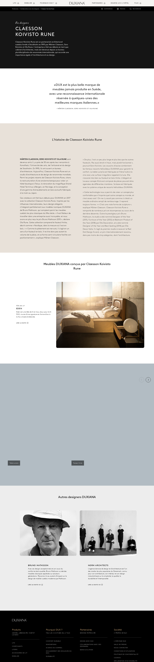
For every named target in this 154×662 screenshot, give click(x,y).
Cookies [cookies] (117, 658)
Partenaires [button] (97, 3)
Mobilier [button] (28, 3)
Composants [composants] (17, 646)
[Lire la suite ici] (48, 552)
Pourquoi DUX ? (54, 630)
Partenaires (15, 9)
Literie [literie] (14, 649)
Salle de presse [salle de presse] (120, 644)
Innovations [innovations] (51, 644)
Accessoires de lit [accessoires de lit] (19, 653)
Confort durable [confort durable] (53, 641)
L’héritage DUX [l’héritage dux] (120, 641)
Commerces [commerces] (108, 9)
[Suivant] (148, 379)
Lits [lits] (13, 643)
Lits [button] (14, 3)
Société (118, 630)
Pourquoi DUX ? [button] (47, 3)
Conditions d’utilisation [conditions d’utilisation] (124, 651)
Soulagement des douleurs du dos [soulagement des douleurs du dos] (59, 652)
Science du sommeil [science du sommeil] (54, 648)
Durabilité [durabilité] (50, 656)
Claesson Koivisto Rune (47, 9)
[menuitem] (17, 3)
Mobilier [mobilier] (15, 656)
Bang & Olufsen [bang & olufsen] (86, 650)
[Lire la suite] (78, 315)
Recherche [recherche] (137, 9)
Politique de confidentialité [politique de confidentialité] (126, 654)
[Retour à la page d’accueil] (77, 3)
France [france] (122, 9)
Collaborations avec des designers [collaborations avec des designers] (90, 645)
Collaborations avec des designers (29, 9)
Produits (16, 630)
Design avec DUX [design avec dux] (87, 641)
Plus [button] (136, 3)
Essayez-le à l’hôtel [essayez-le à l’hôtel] (120, 3)
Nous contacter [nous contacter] (121, 648)
